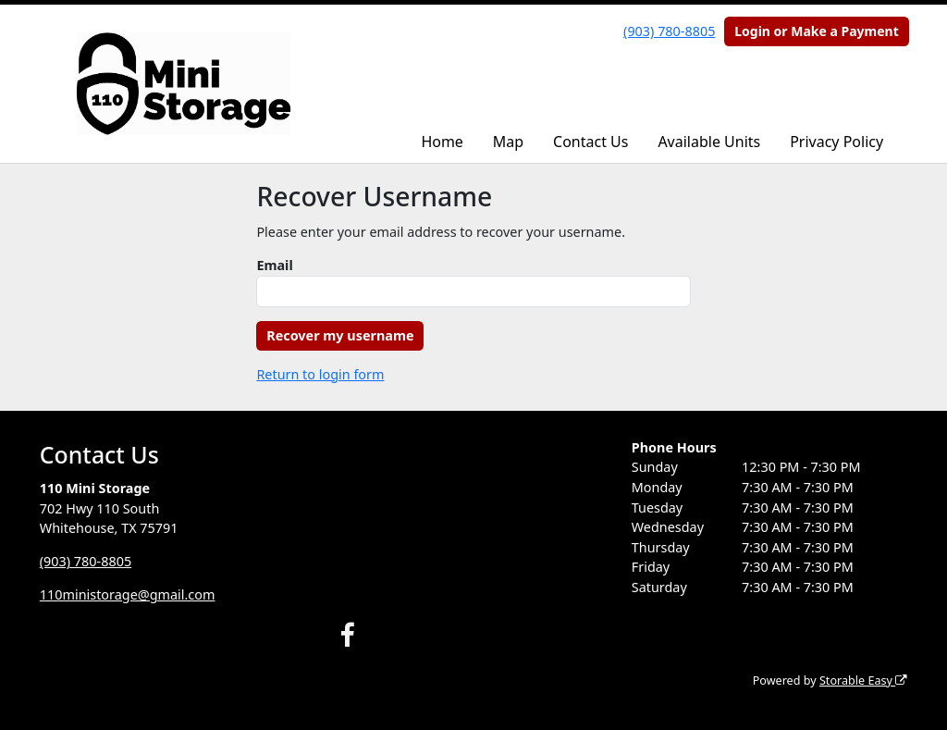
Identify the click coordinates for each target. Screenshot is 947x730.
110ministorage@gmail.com (127, 594)
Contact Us (590, 141)
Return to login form (320, 374)
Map (508, 141)
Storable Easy (863, 680)
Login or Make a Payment (816, 31)
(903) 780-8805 (669, 31)
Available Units (709, 141)
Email (274, 265)
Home (442, 141)
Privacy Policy (836, 141)
